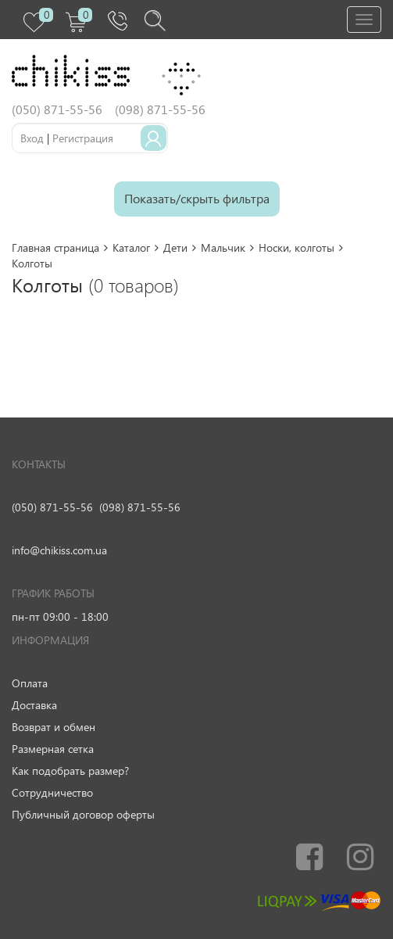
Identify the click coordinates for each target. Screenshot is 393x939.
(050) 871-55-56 (52, 507)
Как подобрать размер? (70, 770)
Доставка (34, 704)
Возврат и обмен (53, 726)
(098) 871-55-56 (139, 507)
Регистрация (82, 138)
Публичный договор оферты (83, 814)
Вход (32, 138)
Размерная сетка (53, 748)
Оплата (30, 683)
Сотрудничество (52, 792)
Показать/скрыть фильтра (197, 198)
